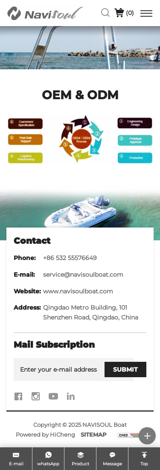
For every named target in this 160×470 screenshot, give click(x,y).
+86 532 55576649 (70, 258)
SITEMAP (94, 435)
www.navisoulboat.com (78, 291)
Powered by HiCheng (45, 435)
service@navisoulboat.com (83, 274)
